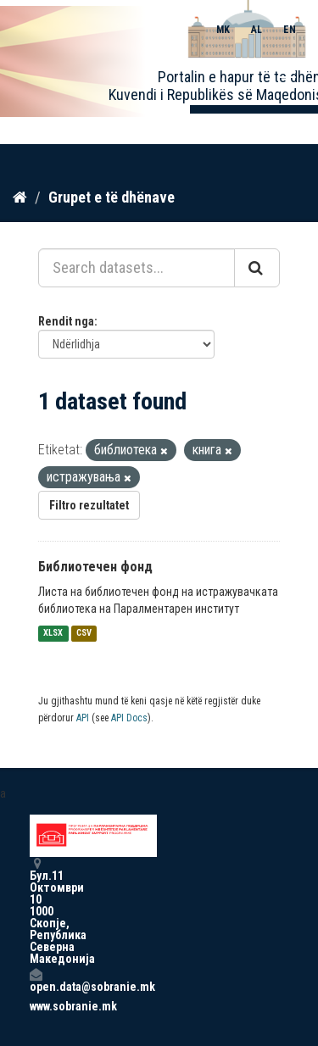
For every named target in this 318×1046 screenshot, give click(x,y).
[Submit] (257, 267)
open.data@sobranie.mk (36, 980)
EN (289, 30)
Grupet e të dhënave (111, 197)
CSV (84, 633)
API (82, 718)
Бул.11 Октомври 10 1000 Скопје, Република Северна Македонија (36, 911)
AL (256, 30)
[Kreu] (20, 197)
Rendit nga (66, 321)
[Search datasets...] (136, 267)
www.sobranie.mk (36, 1006)
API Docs (129, 718)
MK (223, 30)
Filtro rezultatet (89, 505)
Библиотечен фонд (95, 567)
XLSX (53, 633)
